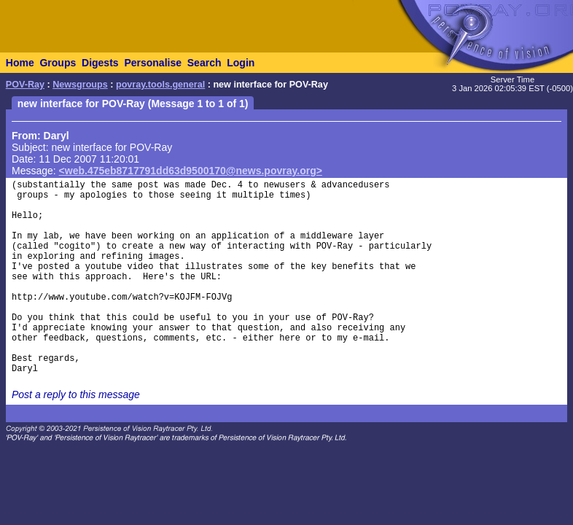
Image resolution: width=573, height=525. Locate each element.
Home (20, 63)
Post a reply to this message (76, 394)
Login (240, 63)
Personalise (153, 63)
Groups (57, 63)
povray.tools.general (160, 84)
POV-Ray (25, 84)
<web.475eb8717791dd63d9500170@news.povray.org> (190, 170)
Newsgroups (80, 84)
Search (204, 63)
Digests (100, 63)
